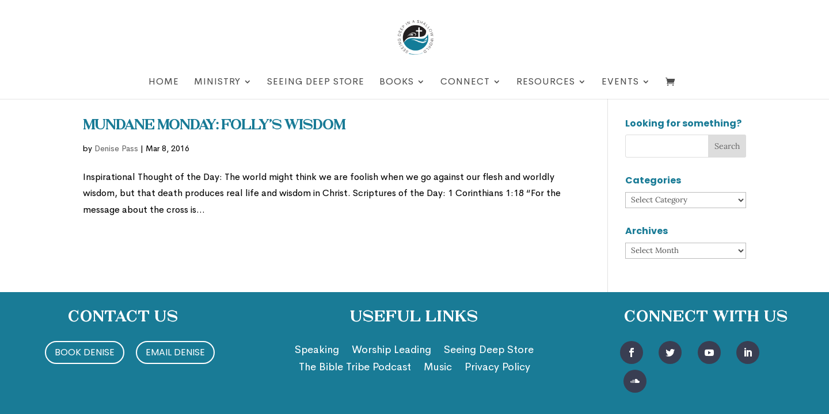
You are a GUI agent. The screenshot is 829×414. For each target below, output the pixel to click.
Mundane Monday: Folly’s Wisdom (214, 126)
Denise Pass (116, 148)
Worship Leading (391, 351)
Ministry (217, 82)
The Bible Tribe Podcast (355, 368)
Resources (545, 82)
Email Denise (175, 352)
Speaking (317, 351)
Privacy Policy (497, 368)
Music (438, 368)
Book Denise (85, 352)
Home (164, 82)
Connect (465, 82)
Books (396, 82)
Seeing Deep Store (315, 82)
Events (620, 82)
